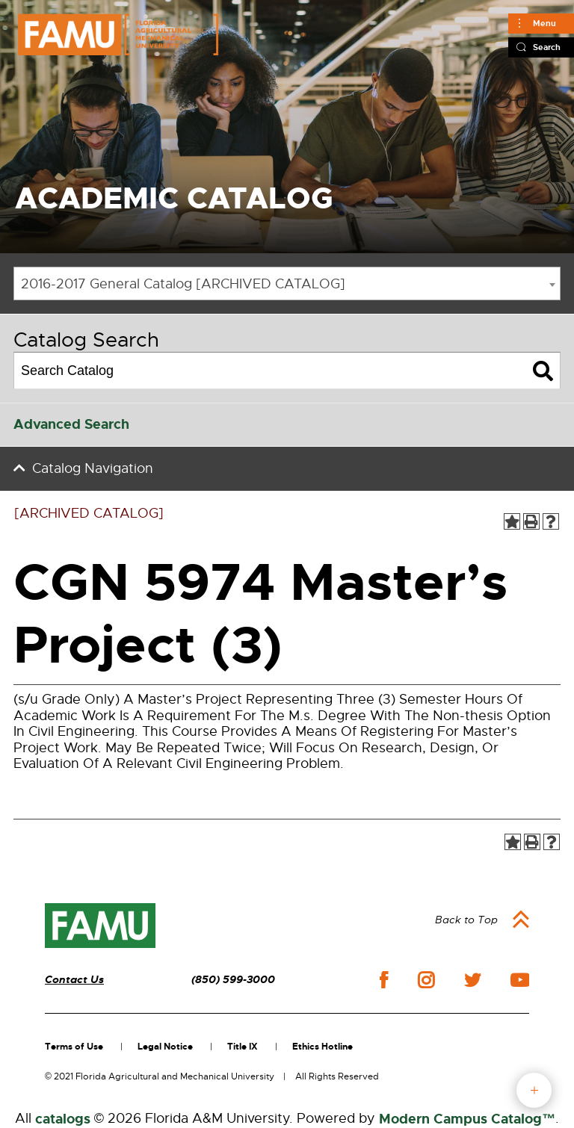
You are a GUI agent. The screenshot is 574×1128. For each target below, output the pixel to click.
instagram (426, 980)
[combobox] (287, 283)
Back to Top (466, 919)
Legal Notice (165, 1047)
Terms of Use (74, 1047)
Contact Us (74, 979)
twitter (472, 980)
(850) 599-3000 (233, 979)
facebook (384, 979)
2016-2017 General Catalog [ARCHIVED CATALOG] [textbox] (183, 284)
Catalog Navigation (92, 468)
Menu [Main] (544, 23)
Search (547, 47)
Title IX (242, 1047)
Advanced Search (71, 424)
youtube (519, 980)
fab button (534, 1090)
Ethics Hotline (322, 1047)
